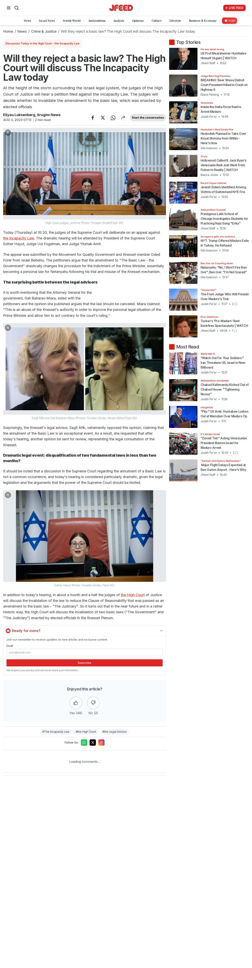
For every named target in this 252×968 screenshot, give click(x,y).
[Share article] (123, 117)
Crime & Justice (44, 31)
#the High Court (86, 731)
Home (8, 31)
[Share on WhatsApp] (113, 117)
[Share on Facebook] (92, 117)
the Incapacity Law (18, 238)
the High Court (133, 595)
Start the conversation (148, 117)
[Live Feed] (234, 8)
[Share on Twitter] (103, 117)
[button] (84, 176)
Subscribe (84, 662)
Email (9, 645)
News (22, 31)
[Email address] (84, 652)
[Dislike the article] (93, 702)
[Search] (16, 8)
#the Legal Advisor (114, 731)
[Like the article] (75, 702)
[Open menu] (8, 8)
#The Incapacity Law (55, 731)
